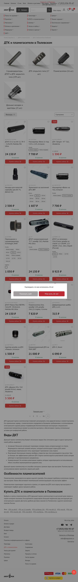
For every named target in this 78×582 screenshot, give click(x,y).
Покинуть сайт (25, 294)
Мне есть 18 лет (52, 294)
